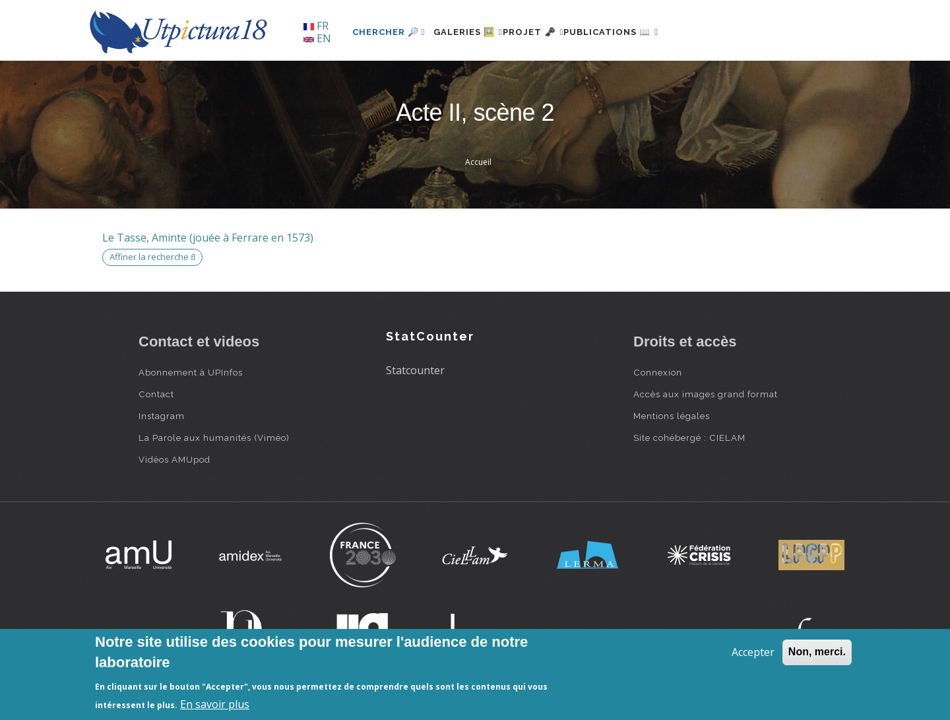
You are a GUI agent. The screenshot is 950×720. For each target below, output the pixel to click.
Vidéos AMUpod (174, 459)
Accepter (753, 652)
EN (317, 38)
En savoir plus (214, 704)
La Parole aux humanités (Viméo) (214, 437)
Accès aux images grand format (705, 394)
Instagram (162, 415)
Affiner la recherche (152, 257)
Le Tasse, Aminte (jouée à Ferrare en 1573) (207, 237)
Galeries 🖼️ (476, 32)
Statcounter (415, 370)
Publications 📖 (650, 32)
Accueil (478, 162)
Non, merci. (817, 651)
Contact (156, 394)
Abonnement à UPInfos (191, 372)
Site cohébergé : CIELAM (689, 437)
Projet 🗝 (557, 32)
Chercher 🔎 (389, 32)
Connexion (657, 372)
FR (316, 25)
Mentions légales (671, 415)
